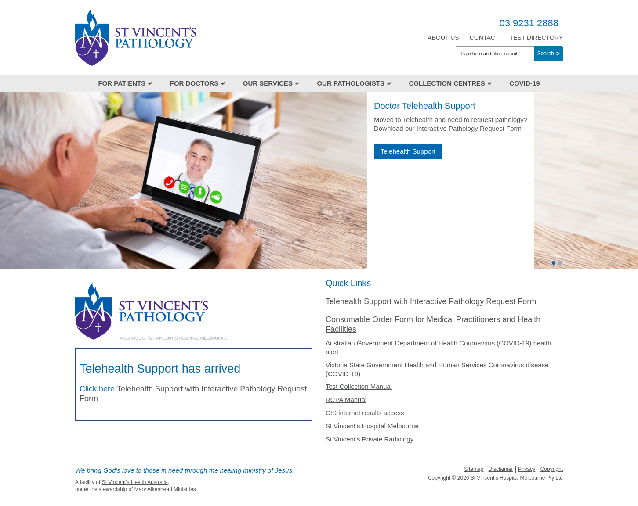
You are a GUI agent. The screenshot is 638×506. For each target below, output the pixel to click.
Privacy (526, 469)
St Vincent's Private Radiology (369, 439)
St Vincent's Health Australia (135, 482)
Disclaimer (501, 469)
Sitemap (473, 469)
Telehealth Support (408, 151)
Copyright (551, 469)
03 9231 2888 (528, 23)
